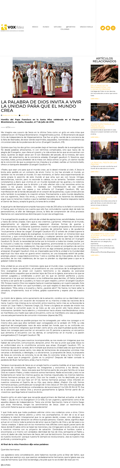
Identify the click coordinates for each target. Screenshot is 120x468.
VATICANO (57, 27)
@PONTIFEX (70, 27)
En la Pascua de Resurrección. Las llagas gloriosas (101, 87)
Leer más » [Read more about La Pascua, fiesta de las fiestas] (95, 172)
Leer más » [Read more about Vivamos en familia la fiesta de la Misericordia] (95, 137)
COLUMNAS (65, 29)
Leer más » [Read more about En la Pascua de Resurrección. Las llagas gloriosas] (95, 99)
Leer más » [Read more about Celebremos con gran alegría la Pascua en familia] (95, 255)
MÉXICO (35, 27)
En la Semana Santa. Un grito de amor (104, 198)
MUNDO (46, 27)
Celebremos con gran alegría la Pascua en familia (103, 236)
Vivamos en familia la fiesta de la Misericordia (102, 126)
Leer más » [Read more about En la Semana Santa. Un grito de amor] (95, 208)
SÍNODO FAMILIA (86, 27)
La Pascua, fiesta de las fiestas (104, 163)
